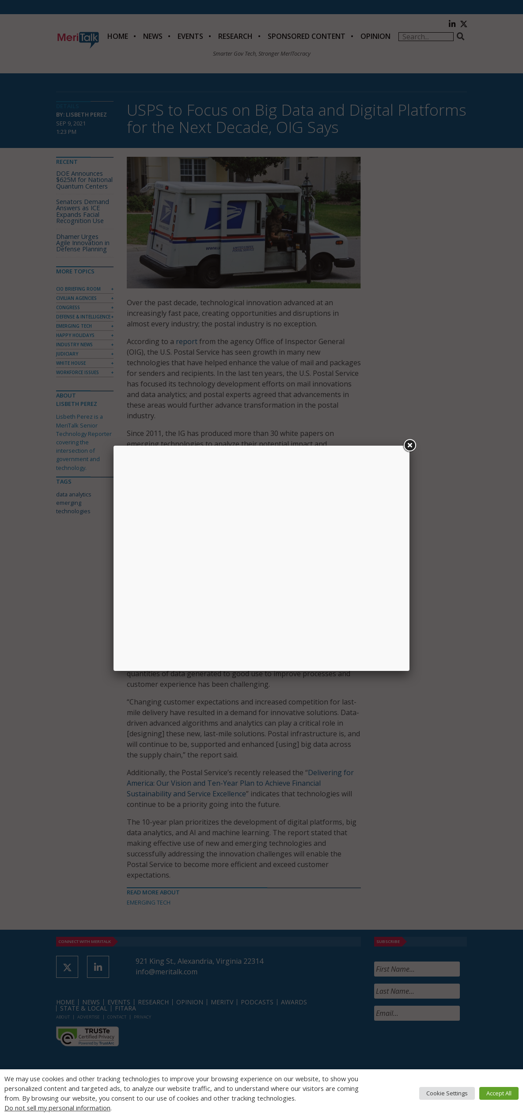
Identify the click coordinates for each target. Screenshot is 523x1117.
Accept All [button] (499, 1093)
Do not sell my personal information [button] (57, 1107)
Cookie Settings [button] (447, 1093)
